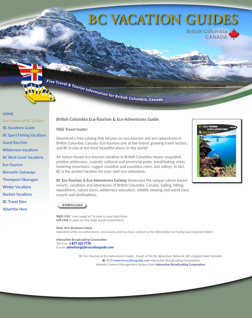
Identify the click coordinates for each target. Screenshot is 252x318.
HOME (8, 114)
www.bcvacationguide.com (132, 260)
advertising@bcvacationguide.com (90, 247)
